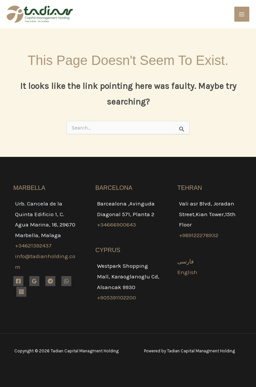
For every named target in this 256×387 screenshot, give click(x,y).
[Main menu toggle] (242, 14)
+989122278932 (198, 235)
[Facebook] (18, 281)
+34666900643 (116, 224)
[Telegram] (50, 281)
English (187, 272)
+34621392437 (33, 245)
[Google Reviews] (34, 281)
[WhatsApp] (66, 281)
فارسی (185, 261)
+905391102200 (116, 297)
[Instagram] (21, 292)
